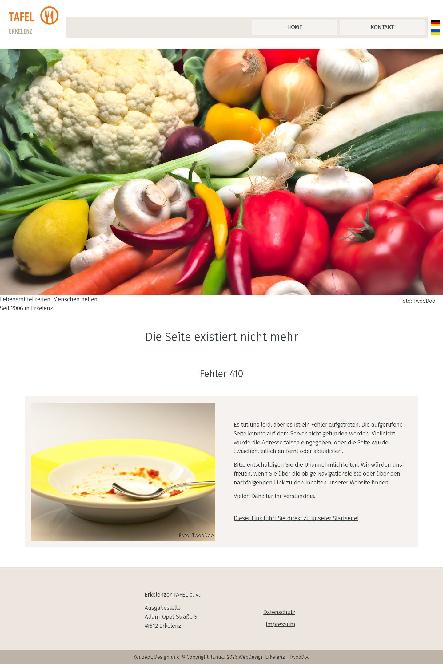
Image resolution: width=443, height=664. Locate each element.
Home (294, 27)
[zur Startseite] (35, 20)
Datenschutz (279, 612)
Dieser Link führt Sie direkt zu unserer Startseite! (296, 518)
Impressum (280, 624)
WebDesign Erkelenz (262, 657)
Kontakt (382, 27)
